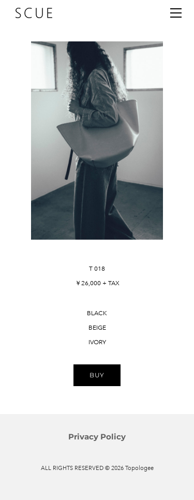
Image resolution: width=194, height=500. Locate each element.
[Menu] (176, 13)
